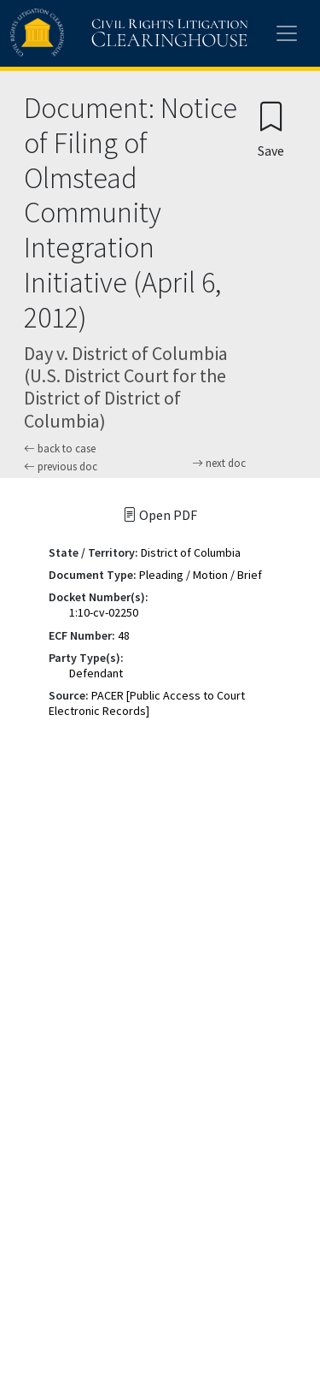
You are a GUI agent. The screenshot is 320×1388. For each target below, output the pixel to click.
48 (124, 635)
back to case (60, 448)
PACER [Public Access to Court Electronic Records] (147, 703)
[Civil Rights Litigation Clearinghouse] (95, 33)
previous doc (60, 466)
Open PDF (160, 514)
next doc (219, 463)
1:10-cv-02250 (103, 612)
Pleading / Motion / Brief (200, 574)
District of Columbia (191, 552)
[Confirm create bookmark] (271, 129)
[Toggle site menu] (287, 33)
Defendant (96, 673)
